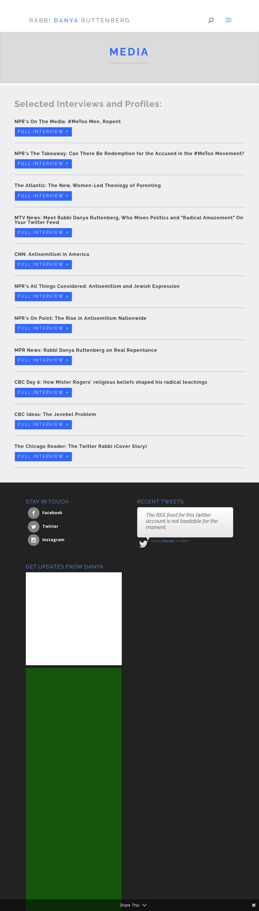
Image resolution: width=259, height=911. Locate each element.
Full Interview (41, 131)
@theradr (167, 541)
